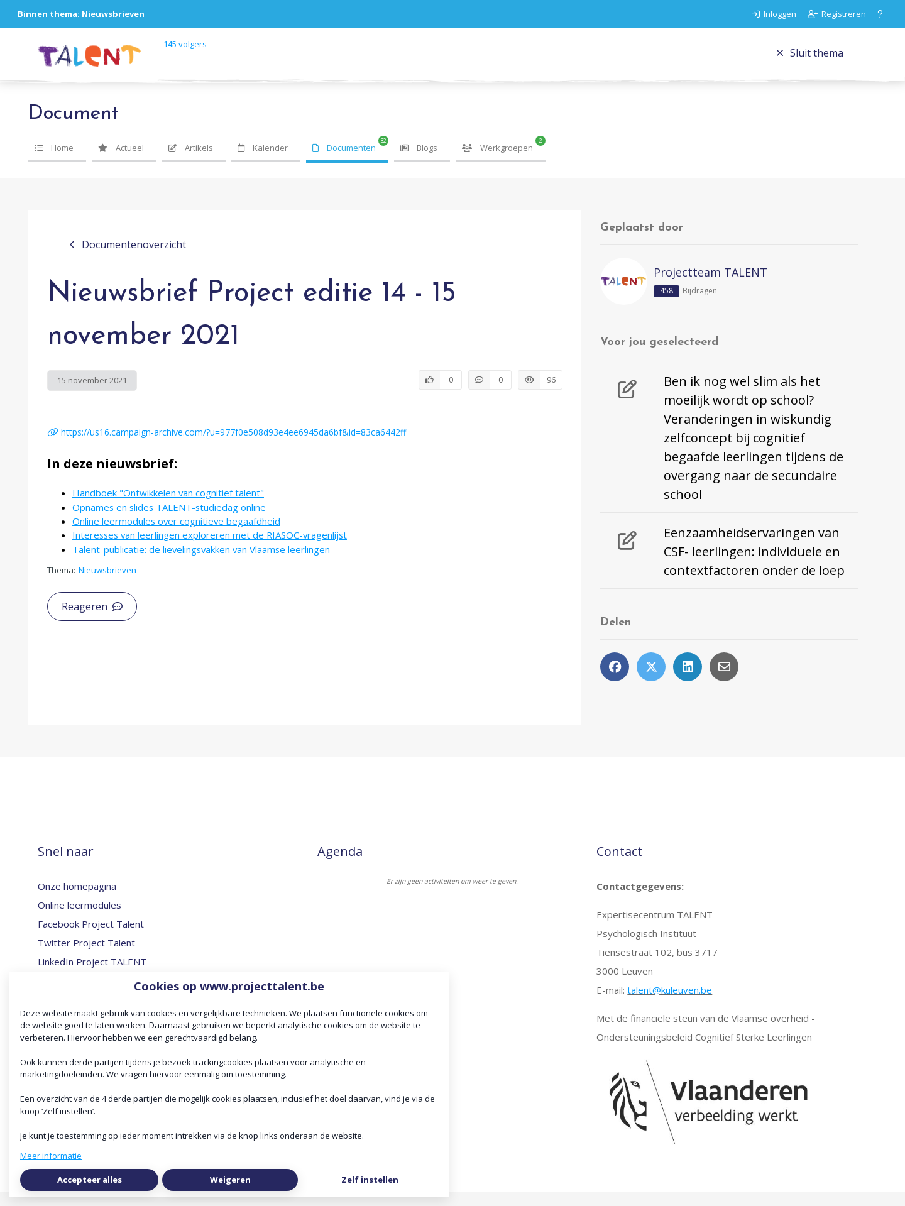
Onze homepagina (77, 900)
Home (54, 161)
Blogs (418, 161)
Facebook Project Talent (91, 937)
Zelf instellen (369, 1179)
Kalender (263, 161)
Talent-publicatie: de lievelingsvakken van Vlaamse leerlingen (201, 563)
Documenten (344, 161)
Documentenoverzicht (127, 258)
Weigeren (230, 1179)
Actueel (121, 161)
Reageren (92, 620)
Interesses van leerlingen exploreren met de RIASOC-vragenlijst (209, 548)
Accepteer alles (89, 1179)
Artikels (190, 161)
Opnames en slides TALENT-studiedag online (169, 521)
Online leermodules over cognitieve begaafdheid (176, 535)
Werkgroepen (497, 161)
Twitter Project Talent (86, 956)
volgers (207, 51)
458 (666, 304)
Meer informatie (51, 1155)
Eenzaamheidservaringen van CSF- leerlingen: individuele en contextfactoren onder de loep (754, 565)
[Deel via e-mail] (724, 680)
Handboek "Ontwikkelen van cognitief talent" (168, 506)
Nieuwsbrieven (107, 583)
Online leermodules (79, 919)
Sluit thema (809, 60)
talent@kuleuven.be (669, 1003)
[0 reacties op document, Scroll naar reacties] (490, 394)
